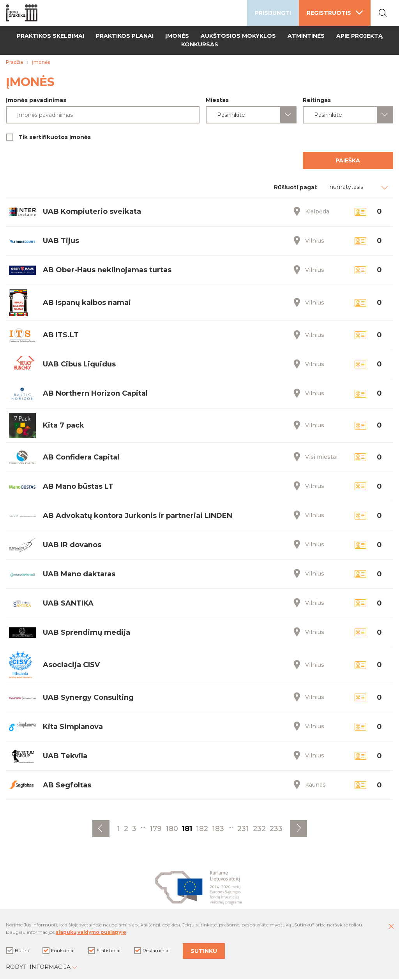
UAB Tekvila (65, 756)
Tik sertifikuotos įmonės (199, 137)
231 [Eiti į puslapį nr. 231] (243, 828)
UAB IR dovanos (72, 545)
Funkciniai (58, 950)
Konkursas (199, 44)
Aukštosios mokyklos (238, 35)
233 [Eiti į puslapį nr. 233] (276, 828)
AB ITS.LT (61, 335)
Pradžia (14, 62)
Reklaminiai (151, 950)
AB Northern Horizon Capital (95, 393)
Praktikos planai (125, 35)
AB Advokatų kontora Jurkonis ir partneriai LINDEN (137, 515)
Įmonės (177, 35)
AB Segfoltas (67, 785)
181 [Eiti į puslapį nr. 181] (187, 828)
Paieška (347, 160)
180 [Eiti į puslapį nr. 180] (172, 828)
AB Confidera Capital (81, 457)
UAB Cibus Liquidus (79, 364)
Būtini (17, 950)
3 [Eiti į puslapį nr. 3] (134, 828)
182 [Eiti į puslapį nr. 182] (202, 828)
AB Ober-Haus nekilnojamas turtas (107, 270)
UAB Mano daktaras (79, 574)
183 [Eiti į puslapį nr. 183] (218, 828)
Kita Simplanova (73, 726)
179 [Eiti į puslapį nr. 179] (156, 828)
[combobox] (251, 114)
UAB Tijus (61, 240)
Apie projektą (359, 35)
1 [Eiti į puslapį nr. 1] (118, 828)
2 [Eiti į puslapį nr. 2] (126, 828)
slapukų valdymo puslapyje (91, 932)
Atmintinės (306, 35)
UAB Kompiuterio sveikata (92, 211)
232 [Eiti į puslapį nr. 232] (259, 828)
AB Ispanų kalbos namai (87, 302)
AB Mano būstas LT (78, 486)
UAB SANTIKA (68, 603)
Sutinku (204, 950)
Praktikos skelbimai (50, 35)
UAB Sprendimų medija (86, 632)
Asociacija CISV (71, 664)
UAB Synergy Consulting (88, 697)
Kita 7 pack (63, 425)
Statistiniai (104, 950)
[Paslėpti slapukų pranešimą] (391, 927)
